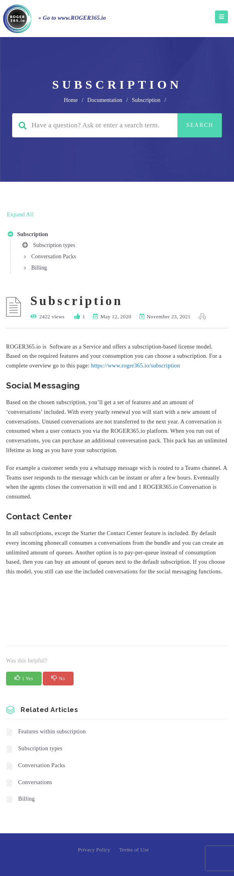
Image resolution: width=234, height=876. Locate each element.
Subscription (28, 235)
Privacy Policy (94, 850)
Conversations (35, 782)
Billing (39, 268)
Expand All (20, 215)
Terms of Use (134, 850)
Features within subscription (52, 732)
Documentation (104, 100)
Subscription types (48, 246)
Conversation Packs (53, 256)
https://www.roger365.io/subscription (135, 366)
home (71, 100)
